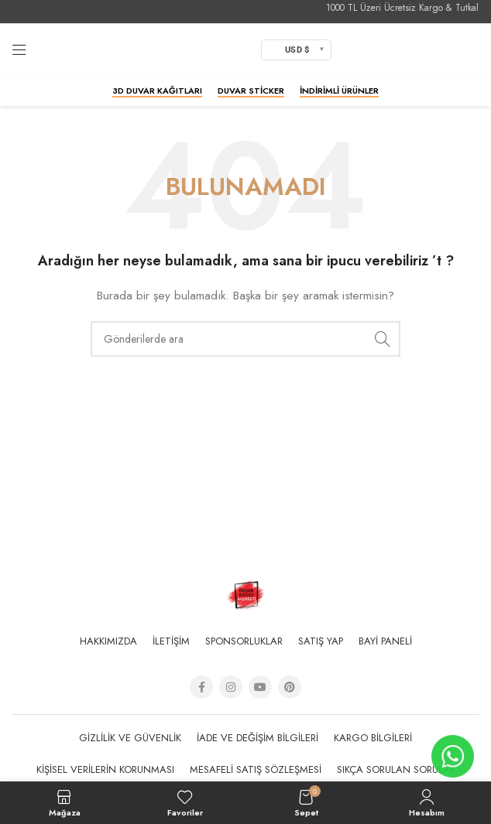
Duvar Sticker (251, 91)
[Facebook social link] (201, 687)
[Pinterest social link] (289, 687)
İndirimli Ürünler (339, 91)
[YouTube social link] (260, 687)
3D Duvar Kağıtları (157, 91)
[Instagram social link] (230, 687)
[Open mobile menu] (19, 49)
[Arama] (245, 339)
